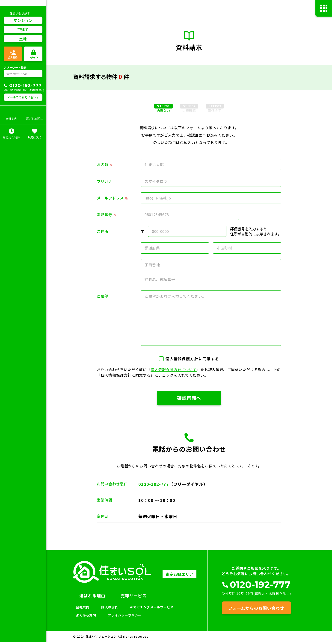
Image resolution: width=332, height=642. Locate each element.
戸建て (23, 29)
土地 (23, 38)
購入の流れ (109, 607)
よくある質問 (86, 615)
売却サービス (133, 595)
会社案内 (82, 607)
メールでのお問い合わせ (23, 97)
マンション (23, 20)
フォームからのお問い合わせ (256, 608)
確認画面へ (189, 398)
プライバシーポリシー (125, 615)
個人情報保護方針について (174, 369)
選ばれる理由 (92, 595)
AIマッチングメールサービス (152, 607)
